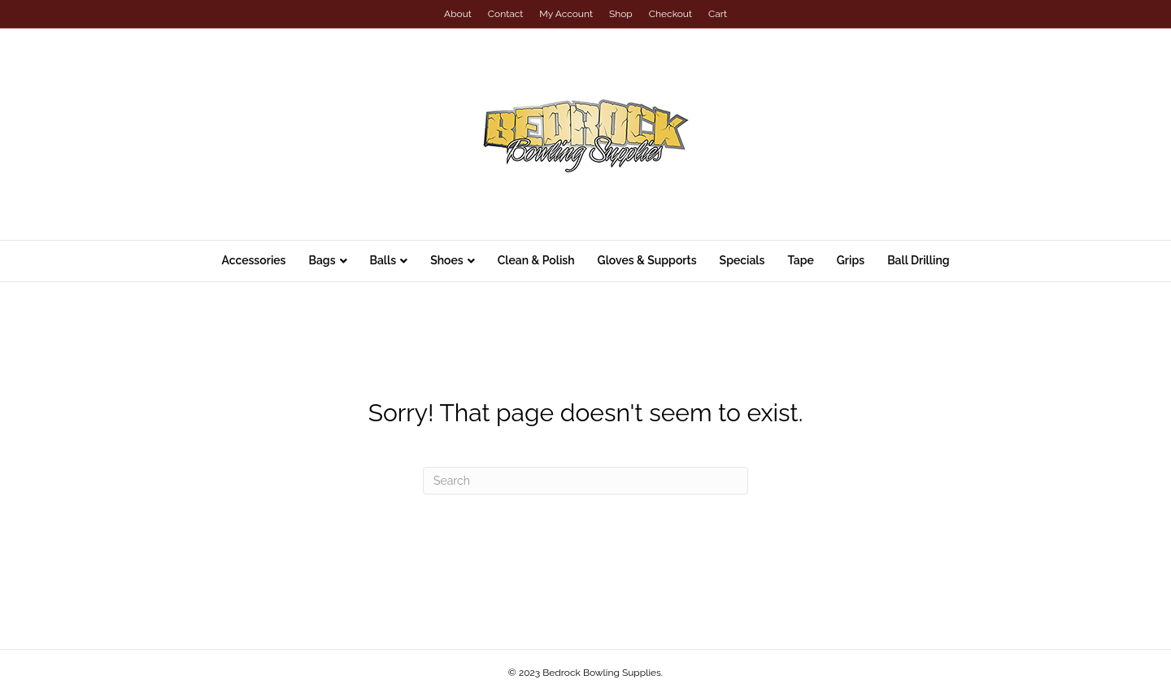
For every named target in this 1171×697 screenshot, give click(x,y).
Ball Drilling (918, 260)
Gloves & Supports (647, 260)
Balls (383, 260)
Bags (321, 260)
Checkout (670, 14)
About (458, 14)
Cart (717, 14)
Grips (850, 260)
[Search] (585, 480)
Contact (505, 14)
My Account (566, 14)
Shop (621, 14)
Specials (742, 260)
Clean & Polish (536, 260)
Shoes (447, 260)
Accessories (253, 260)
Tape (800, 260)
